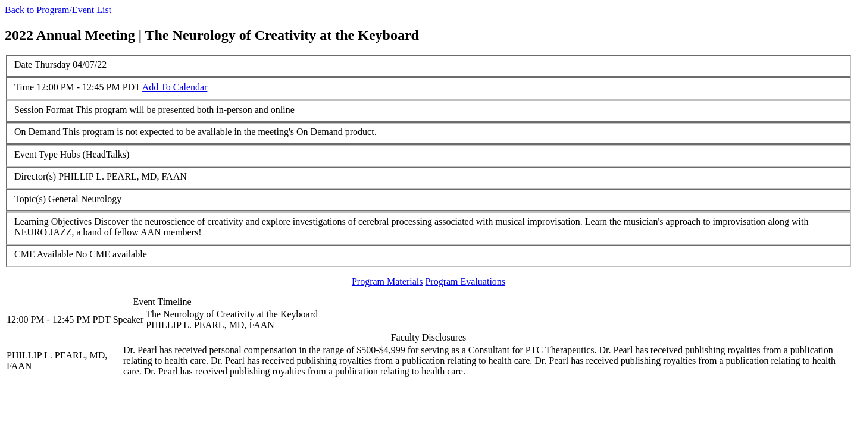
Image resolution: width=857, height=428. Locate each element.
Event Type (36, 154)
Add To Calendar (175, 87)
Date (23, 64)
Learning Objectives (53, 221)
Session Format (43, 110)
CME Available (43, 254)
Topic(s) (30, 199)
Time (24, 87)
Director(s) (35, 176)
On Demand (37, 132)
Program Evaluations (465, 281)
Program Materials (387, 281)
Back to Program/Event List (58, 10)
